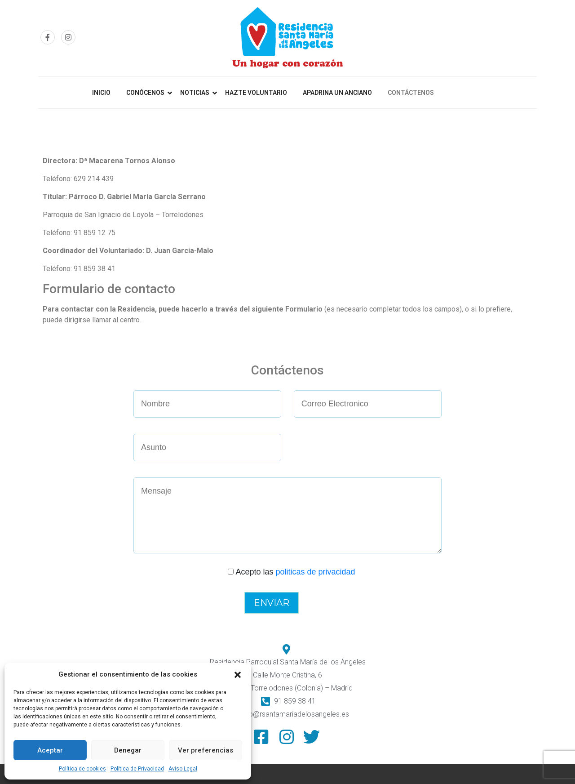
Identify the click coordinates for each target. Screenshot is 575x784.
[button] (237, 674)
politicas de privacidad (315, 571)
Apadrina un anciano (337, 92)
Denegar (128, 750)
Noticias (194, 92)
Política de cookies (82, 769)
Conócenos (145, 92)
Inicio (101, 92)
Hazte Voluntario (256, 92)
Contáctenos (411, 92)
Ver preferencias (205, 750)
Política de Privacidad (137, 769)
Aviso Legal (182, 769)
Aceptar (50, 750)
